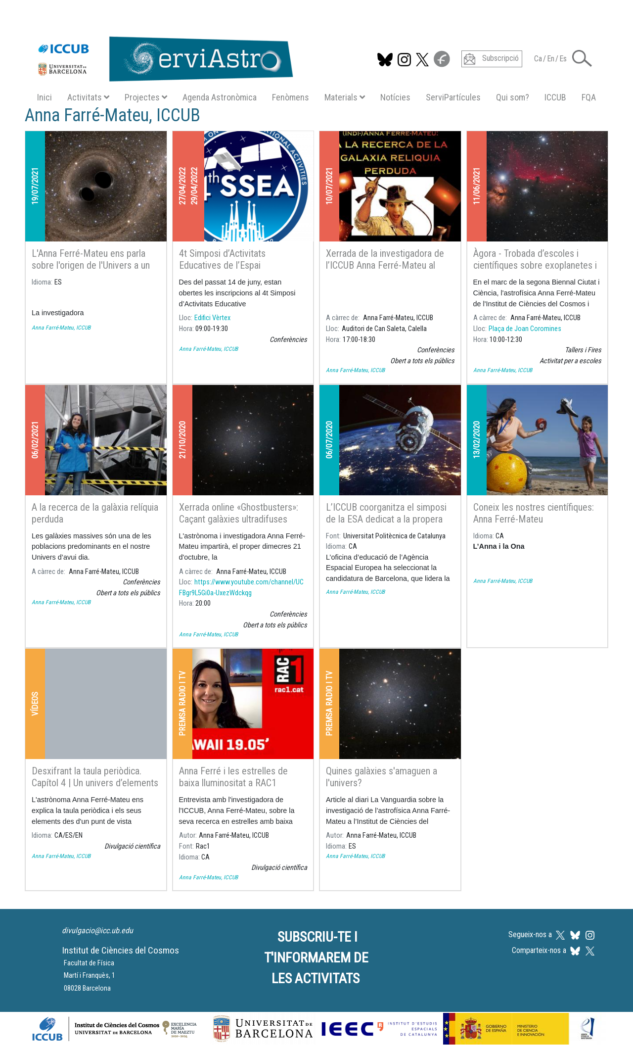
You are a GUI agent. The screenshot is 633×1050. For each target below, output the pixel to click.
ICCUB (555, 97)
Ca (538, 58)
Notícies (395, 97)
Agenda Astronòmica (219, 97)
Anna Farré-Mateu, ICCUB (61, 327)
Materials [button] (344, 97)
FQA (589, 97)
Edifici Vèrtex (212, 318)
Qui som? (512, 97)
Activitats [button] (88, 97)
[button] (582, 57)
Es (563, 58)
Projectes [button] (146, 97)
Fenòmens (290, 97)
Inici (44, 97)
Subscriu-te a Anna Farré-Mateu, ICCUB (29, 903)
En (550, 58)
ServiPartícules (453, 97)
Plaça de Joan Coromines (525, 329)
